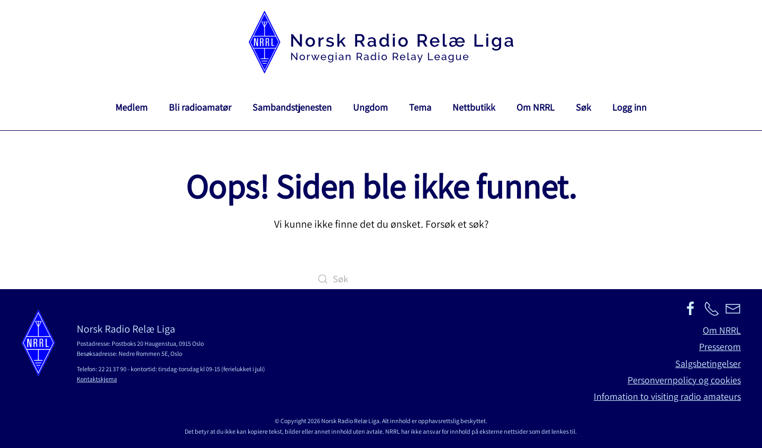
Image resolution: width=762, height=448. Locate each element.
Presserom (720, 347)
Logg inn (629, 107)
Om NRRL (535, 107)
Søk (583, 107)
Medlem (131, 107)
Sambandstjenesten (292, 107)
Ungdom (370, 107)
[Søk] (381, 279)
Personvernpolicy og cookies (684, 380)
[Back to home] (381, 42)
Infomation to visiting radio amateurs (667, 396)
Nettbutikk (473, 107)
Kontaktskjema (97, 379)
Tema (420, 107)
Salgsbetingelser (708, 363)
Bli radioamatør (200, 107)
